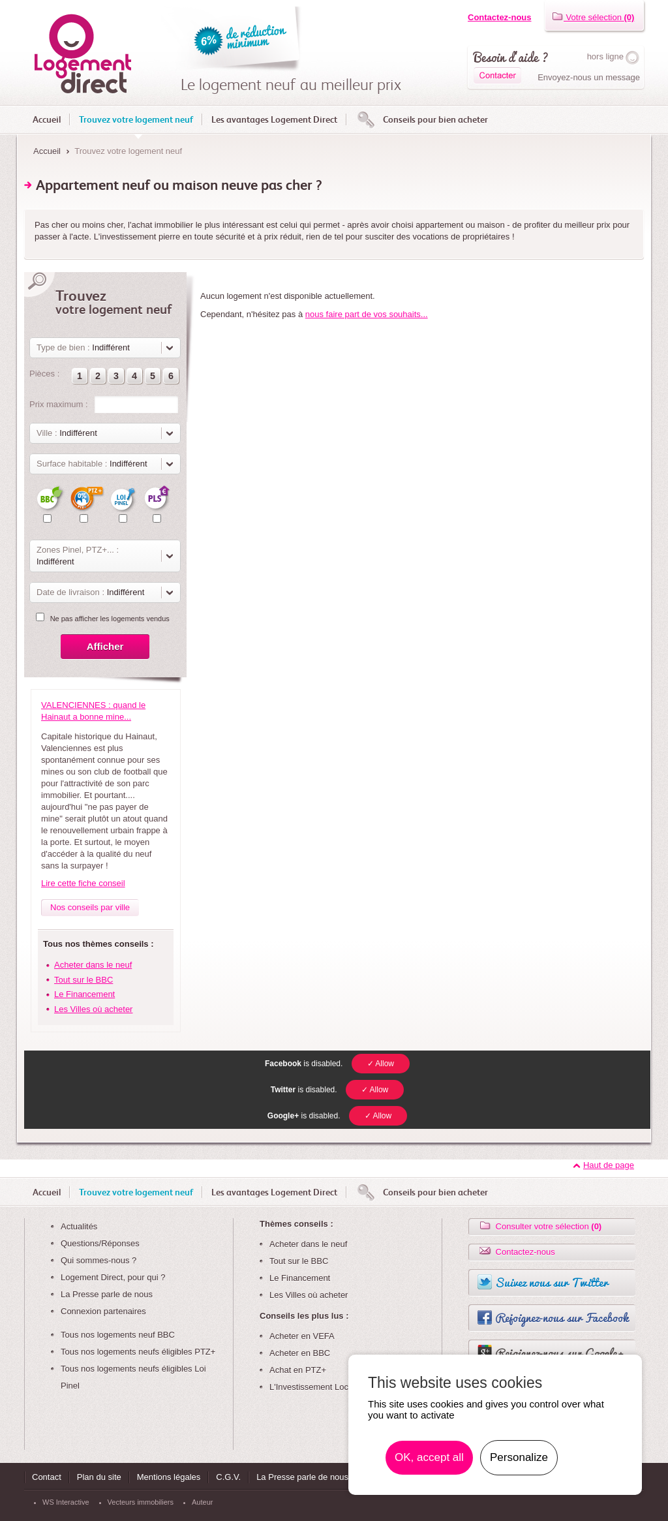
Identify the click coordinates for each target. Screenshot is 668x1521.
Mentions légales (169, 1477)
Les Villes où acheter (93, 1009)
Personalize (519, 1457)
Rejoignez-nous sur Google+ (559, 1352)
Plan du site (99, 1477)
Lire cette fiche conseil (83, 883)
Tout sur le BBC (83, 980)
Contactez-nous (500, 17)
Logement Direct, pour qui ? (113, 1277)
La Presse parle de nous (107, 1294)
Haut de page (608, 1165)
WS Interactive (65, 1502)
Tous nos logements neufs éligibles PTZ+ (138, 1352)
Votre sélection (593, 17)
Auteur (202, 1502)
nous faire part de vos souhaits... (366, 314)
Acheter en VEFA (302, 1336)
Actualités (79, 1226)
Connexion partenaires (103, 1311)
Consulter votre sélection (539, 1226)
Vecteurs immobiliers (141, 1502)
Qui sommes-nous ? (98, 1260)
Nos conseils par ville (90, 907)
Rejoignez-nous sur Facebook (561, 1317)
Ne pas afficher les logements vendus (110, 618)
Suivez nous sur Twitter (551, 1282)
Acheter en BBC (299, 1353)
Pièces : (44, 373)
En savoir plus (589, 1457)
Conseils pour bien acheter (435, 119)
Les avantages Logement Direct (274, 119)
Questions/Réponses (100, 1243)
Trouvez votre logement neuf (136, 119)
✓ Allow (380, 1063)
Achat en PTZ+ (297, 1370)
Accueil (47, 119)
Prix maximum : (58, 404)
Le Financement (84, 994)
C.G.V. (228, 1477)
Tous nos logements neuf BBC (118, 1335)
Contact (46, 1477)
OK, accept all (429, 1457)
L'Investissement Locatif (314, 1387)
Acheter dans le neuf (93, 965)
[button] (79, 376)
